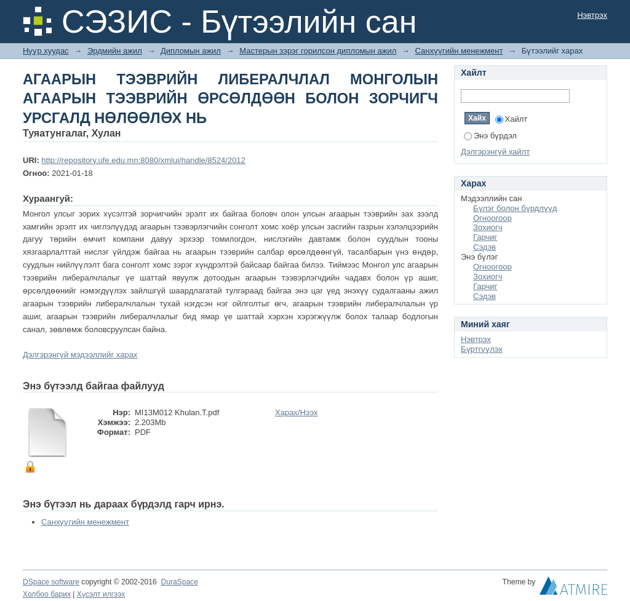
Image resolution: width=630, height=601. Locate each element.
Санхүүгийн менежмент (459, 50)
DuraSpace (179, 582)
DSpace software (51, 582)
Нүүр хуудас (46, 50)
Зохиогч (487, 227)
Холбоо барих (47, 594)
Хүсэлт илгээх (101, 594)
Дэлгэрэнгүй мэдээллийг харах (80, 354)
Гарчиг (485, 237)
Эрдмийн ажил (114, 50)
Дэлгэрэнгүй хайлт (495, 151)
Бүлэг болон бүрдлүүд (515, 208)
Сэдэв (484, 247)
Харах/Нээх (296, 412)
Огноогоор (492, 218)
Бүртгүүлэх (482, 349)
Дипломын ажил (191, 50)
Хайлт (511, 119)
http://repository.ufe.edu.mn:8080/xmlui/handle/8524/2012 (143, 160)
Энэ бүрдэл (490, 135)
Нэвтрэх (592, 15)
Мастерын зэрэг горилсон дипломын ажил (317, 50)
